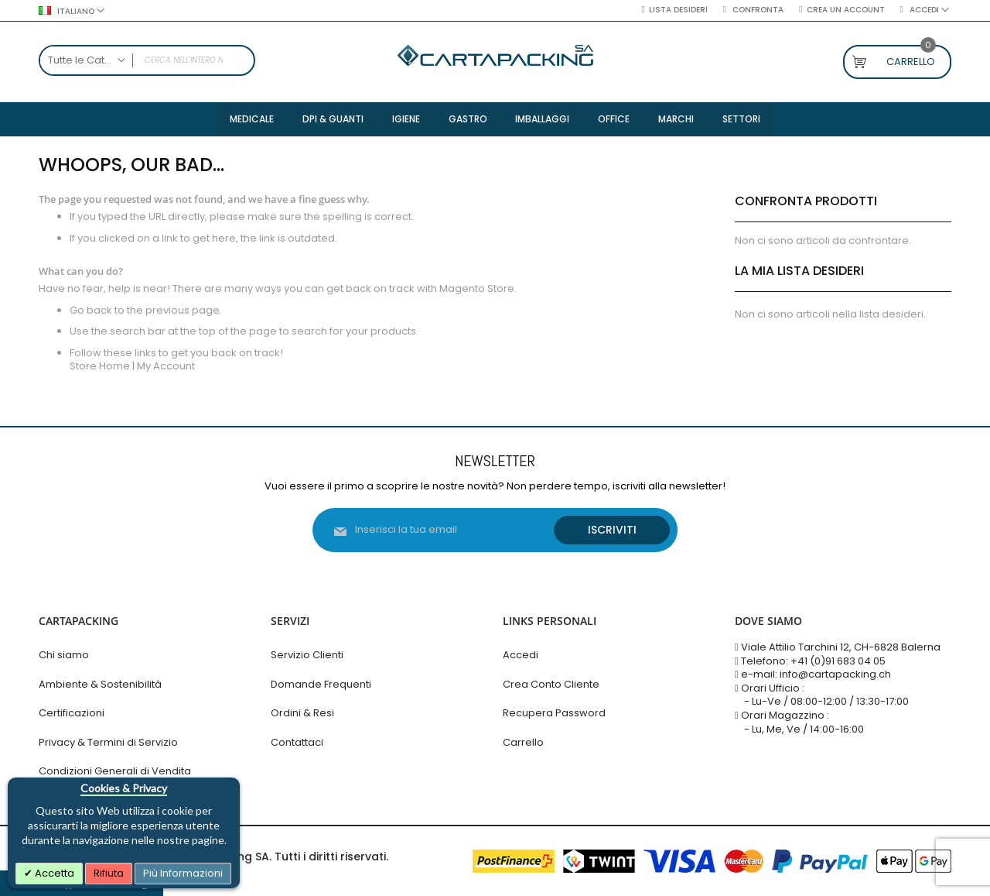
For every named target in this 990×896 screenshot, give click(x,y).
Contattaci (297, 742)
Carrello (523, 742)
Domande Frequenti (321, 684)
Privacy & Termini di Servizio (108, 742)
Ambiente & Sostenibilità (100, 684)
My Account (166, 367)
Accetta (53, 873)
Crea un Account (846, 10)
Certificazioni (71, 713)
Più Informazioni (183, 873)
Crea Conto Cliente (551, 684)
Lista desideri (678, 10)
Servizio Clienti (307, 655)
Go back (91, 311)
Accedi (520, 655)
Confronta (756, 10)
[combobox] (147, 60)
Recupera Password (554, 713)
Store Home (100, 367)
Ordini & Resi (302, 713)
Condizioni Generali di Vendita (115, 771)
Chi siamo (64, 655)
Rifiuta (109, 873)
